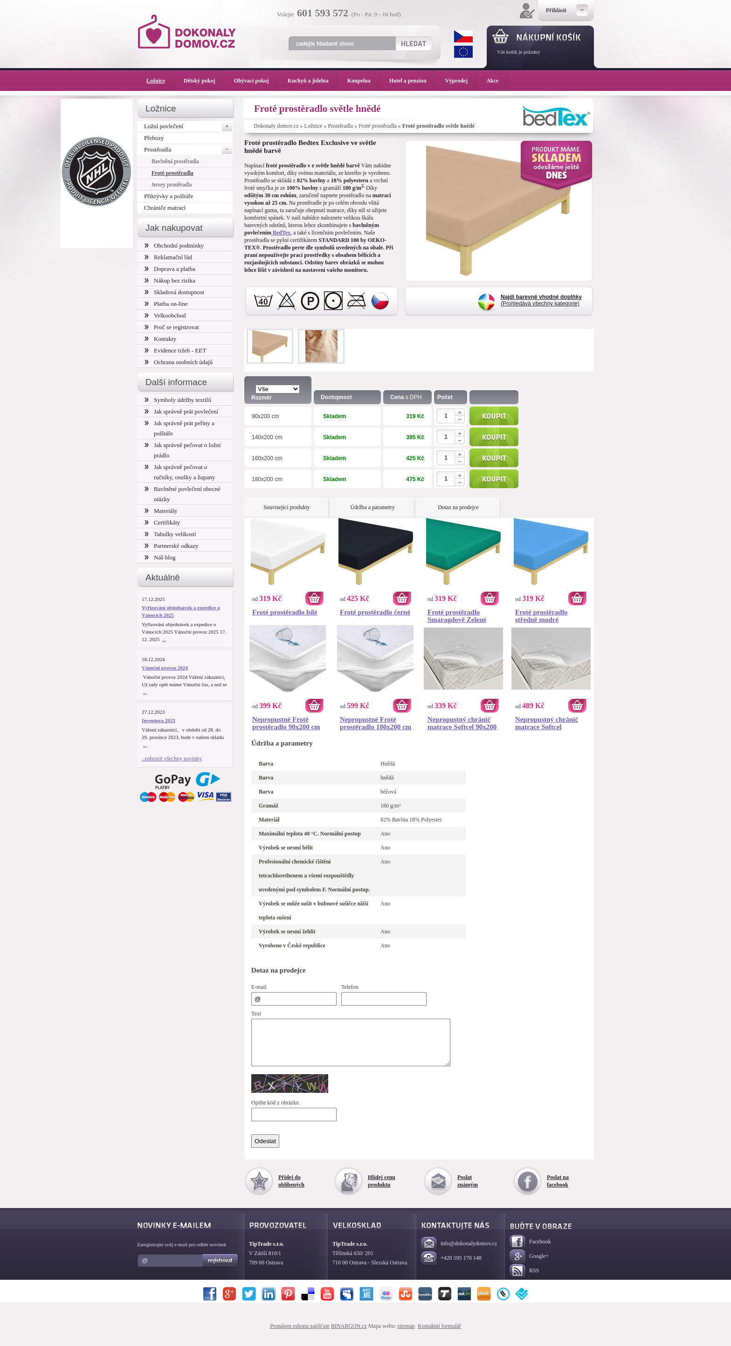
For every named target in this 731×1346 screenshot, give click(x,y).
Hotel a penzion (412, 80)
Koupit (493, 416)
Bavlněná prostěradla (175, 161)
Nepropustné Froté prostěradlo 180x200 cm (375, 723)
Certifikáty (162, 522)
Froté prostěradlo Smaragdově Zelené (457, 615)
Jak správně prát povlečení (181, 411)
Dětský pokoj (204, 80)
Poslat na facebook (558, 1189)
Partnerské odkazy (172, 545)
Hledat (413, 43)
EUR (463, 52)
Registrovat (221, 1269)
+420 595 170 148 (451, 1267)
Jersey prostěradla (172, 184)
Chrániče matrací (165, 207)
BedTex (280, 232)
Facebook (530, 1250)
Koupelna (363, 80)
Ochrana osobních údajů (179, 362)
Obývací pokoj (256, 80)
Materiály (161, 510)
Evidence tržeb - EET (175, 350)
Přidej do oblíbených (291, 1189)
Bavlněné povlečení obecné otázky (183, 494)
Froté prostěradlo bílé (284, 612)
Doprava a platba (170, 268)
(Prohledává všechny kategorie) (541, 300)
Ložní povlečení (188, 126)
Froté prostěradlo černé (375, 612)
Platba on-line (166, 303)
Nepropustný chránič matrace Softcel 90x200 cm (462, 723)
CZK (463, 36)
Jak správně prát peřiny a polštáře (179, 428)
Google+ (529, 1265)
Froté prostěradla (378, 126)
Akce (494, 80)
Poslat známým (467, 1189)
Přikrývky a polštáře (168, 196)
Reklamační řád (168, 257)
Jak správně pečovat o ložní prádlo (183, 450)
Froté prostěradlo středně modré (541, 615)
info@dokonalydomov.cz (459, 1252)
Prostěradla (340, 126)
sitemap (406, 1334)
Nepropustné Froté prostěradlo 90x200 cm (286, 723)
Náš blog (160, 557)
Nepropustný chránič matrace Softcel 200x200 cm (546, 723)
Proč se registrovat (172, 327)
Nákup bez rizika (170, 280)
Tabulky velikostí (170, 534)
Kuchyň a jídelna (313, 80)
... (164, 639)
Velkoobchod (165, 315)
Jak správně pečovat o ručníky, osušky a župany (180, 472)
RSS (524, 1279)
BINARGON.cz (349, 1334)
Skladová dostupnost (174, 292)
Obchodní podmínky (174, 245)
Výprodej (461, 80)
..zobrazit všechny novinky (172, 758)
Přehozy (154, 137)
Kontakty (160, 338)
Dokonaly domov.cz (276, 126)
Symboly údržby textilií (178, 399)
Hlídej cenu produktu (381, 1189)
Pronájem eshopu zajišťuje (300, 1334)
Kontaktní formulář (439, 1334)
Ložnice (313, 126)
